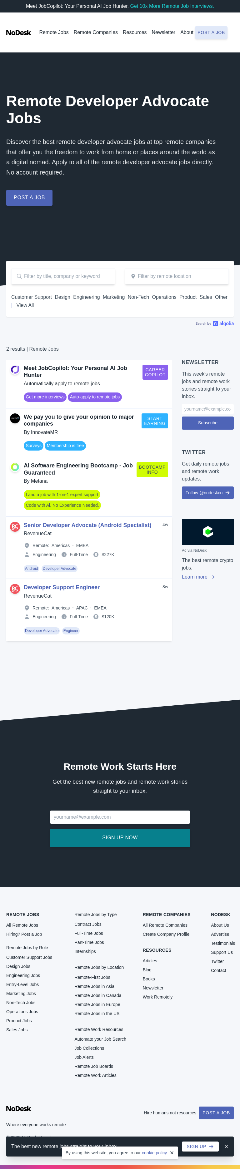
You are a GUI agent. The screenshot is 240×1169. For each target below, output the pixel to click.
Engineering (44, 554)
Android (31, 568)
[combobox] (177, 276)
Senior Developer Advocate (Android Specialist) (87, 525)
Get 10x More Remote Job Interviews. (172, 6)
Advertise (220, 934)
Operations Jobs (22, 1011)
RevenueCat (38, 533)
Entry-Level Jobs (22, 984)
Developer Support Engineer (62, 587)
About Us (220, 925)
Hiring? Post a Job (24, 934)
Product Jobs (19, 1020)
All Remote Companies (165, 925)
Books (149, 978)
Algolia (215, 323)
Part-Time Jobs (89, 942)
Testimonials (223, 943)
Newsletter (164, 32)
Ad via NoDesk (194, 551)
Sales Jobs (17, 1029)
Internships (85, 951)
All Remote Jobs (22, 925)
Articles (150, 960)
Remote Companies (96, 32)
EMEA (82, 545)
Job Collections (89, 1048)
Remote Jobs (53, 32)
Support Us (222, 952)
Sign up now (120, 837)
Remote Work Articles (95, 1075)
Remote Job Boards (93, 1066)
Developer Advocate (59, 568)
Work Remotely (157, 996)
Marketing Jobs (21, 993)
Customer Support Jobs (29, 957)
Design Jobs (18, 966)
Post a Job (216, 1112)
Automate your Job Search (100, 1039)
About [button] (186, 32)
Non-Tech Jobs (20, 1002)
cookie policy (154, 1152)
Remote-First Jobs (92, 977)
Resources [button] (135, 32)
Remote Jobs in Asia (94, 986)
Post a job (211, 32)
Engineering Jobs (23, 975)
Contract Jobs (87, 924)
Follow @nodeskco (208, 492)
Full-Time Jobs (88, 933)
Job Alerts (83, 1057)
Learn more (198, 577)
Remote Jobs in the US (96, 1013)
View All (25, 305)
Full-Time (79, 554)
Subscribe (208, 422)
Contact (218, 970)
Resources (157, 950)
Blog (147, 969)
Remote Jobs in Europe (97, 1004)
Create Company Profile (166, 934)
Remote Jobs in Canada (97, 995)
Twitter (217, 961)
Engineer (70, 631)
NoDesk (220, 914)
